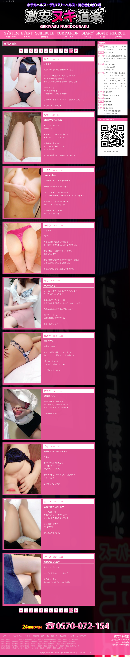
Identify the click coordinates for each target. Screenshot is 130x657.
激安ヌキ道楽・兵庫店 (27, 646)
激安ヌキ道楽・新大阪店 (66, 642)
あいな (47, 557)
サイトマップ (81, 636)
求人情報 (63, 636)
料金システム (17, 636)
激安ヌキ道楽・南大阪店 (46, 644)
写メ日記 (12, 1)
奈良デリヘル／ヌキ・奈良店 (34, 648)
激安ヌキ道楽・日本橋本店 (47, 640)
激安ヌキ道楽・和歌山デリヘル (11, 648)
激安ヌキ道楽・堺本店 (27, 644)
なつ (46, 115)
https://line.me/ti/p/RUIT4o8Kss (112, 153)
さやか (47, 225)
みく (46, 59)
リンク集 (71, 636)
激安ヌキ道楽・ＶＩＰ (8, 640)
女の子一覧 (45, 636)
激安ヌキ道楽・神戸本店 (9, 646)
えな (46, 446)
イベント (27, 636)
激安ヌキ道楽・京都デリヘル (47, 646)
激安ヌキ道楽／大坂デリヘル (56, 648)
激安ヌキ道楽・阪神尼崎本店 (66, 644)
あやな (47, 391)
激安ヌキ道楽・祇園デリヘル (69, 646)
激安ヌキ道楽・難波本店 (27, 640)
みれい (47, 501)
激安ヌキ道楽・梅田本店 (9, 642)
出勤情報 (36, 636)
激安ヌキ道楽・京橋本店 (28, 642)
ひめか (47, 336)
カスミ (47, 170)
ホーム (4, 1)
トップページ (5, 636)
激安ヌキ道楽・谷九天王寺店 (68, 640)
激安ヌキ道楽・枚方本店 (9, 644)
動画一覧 (54, 636)
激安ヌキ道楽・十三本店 (47, 642)
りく (46, 280)
